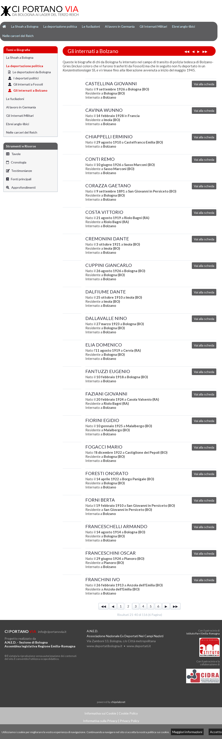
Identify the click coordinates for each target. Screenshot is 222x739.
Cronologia (16, 162)
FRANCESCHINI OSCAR (110, 553)
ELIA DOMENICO (103, 344)
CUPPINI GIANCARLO (108, 265)
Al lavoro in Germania (120, 26)
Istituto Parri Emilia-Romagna (203, 633)
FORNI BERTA (100, 499)
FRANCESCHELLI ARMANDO (116, 526)
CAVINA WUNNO (104, 110)
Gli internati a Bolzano (27, 90)
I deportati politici (23, 78)
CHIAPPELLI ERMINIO (109, 136)
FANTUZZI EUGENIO (107, 371)
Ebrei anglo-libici (183, 26)
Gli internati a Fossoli (25, 84)
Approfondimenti (21, 187)
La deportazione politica (60, 26)
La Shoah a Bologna (24, 26)
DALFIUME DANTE (105, 291)
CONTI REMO (100, 159)
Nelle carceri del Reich (18, 36)
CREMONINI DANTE (107, 238)
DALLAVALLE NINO (106, 318)
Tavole (13, 154)
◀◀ (186, 51)
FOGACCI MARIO (103, 446)
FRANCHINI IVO (102, 579)
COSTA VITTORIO (104, 212)
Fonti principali (18, 179)
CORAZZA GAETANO (108, 185)
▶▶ (204, 51)
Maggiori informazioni (187, 732)
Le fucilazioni (91, 26)
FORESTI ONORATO (106, 473)
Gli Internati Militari (153, 26)
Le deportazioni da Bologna (29, 72)
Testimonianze (19, 171)
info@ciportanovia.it (52, 632)
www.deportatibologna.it (104, 646)
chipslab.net (118, 701)
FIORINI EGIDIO (102, 420)
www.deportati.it (139, 646)
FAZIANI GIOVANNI (106, 393)
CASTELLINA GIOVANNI (111, 83)
